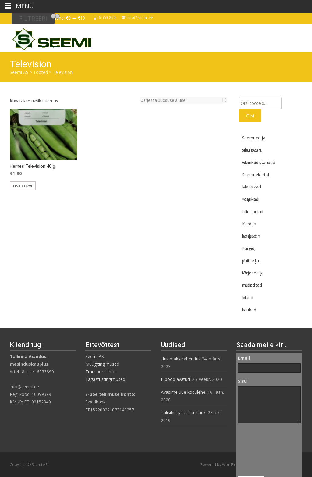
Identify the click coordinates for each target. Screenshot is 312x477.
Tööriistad (252, 285)
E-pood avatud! (176, 379)
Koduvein (251, 236)
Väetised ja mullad (253, 274)
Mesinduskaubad (258, 162)
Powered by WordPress (221, 464)
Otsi (250, 116)
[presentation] (263, 450)
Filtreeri (33, 18)
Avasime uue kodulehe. (183, 392)
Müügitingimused (102, 364)
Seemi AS (94, 356)
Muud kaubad (249, 299)
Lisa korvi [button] (22, 186)
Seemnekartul (255, 175)
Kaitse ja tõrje (250, 262)
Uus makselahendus (180, 359)
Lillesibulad (252, 211)
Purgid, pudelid (249, 250)
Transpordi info (100, 372)
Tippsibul (250, 199)
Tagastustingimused (105, 379)
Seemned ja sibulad (253, 139)
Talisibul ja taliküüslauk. (184, 412)
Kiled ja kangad (249, 225)
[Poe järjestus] (182, 100)
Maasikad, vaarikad (252, 151)
